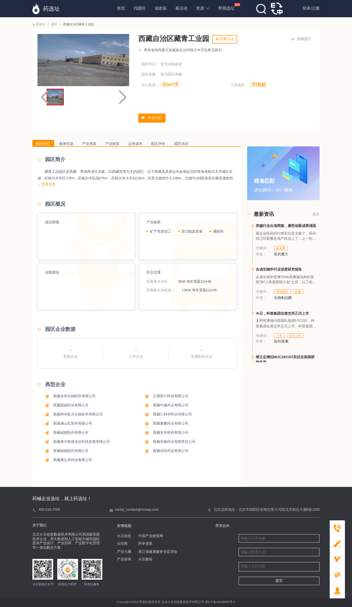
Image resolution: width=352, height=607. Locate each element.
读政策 (160, 8)
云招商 (122, 543)
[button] (123, 97)
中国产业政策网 (150, 536)
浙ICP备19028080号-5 (220, 601)
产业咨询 (124, 559)
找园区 (140, 8)
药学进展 (145, 543)
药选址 (39, 24)
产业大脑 (124, 551)
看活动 (181, 8)
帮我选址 (226, 7)
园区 (54, 24)
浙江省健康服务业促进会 (157, 551)
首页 (121, 8)
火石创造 (124, 536)
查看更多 (49, 184)
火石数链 (145, 559)
